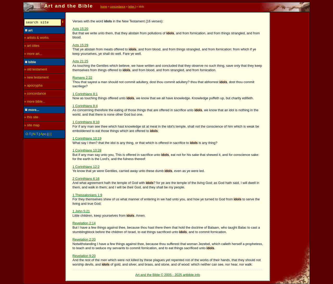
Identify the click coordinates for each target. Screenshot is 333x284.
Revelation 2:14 (84, 223)
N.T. (36, 135)
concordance (117, 6)
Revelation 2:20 (84, 239)
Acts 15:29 (80, 45)
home (103, 6)
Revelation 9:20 (84, 256)
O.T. (28, 135)
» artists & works (36, 38)
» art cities (31, 46)
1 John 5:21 (81, 211)
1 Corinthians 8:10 (86, 122)
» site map (32, 126)
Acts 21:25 (80, 61)
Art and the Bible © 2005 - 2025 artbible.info (167, 275)
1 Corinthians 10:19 (87, 138)
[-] (50, 135)
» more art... (33, 54)
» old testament (35, 70)
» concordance (35, 94)
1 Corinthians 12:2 (86, 167)
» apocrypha (33, 86)
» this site (31, 118)
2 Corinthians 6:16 (86, 179)
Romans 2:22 (82, 78)
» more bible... (34, 102)
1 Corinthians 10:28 (87, 150)
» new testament (36, 78)
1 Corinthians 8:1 (85, 94)
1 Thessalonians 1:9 (87, 195)
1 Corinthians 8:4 (85, 106)
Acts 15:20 (80, 29)
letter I (132, 6)
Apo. (43, 135)
